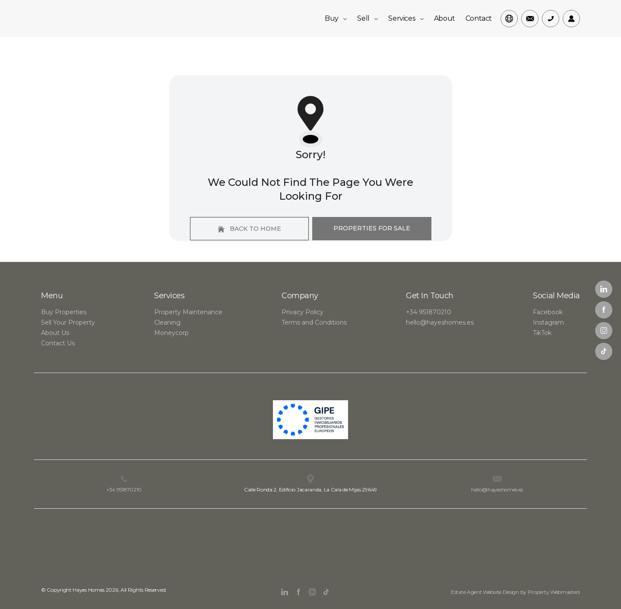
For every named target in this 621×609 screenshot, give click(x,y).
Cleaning (167, 322)
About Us (55, 333)
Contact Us (58, 343)
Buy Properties (63, 312)
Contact (479, 18)
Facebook (548, 312)
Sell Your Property (68, 322)
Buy (336, 18)
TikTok (542, 333)
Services (405, 18)
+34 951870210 (428, 312)
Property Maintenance (188, 312)
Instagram (548, 322)
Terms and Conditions (314, 322)
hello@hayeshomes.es (440, 322)
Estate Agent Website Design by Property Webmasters (515, 592)
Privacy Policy (302, 312)
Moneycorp (171, 333)
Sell (367, 18)
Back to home (249, 229)
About (444, 18)
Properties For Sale (371, 228)
